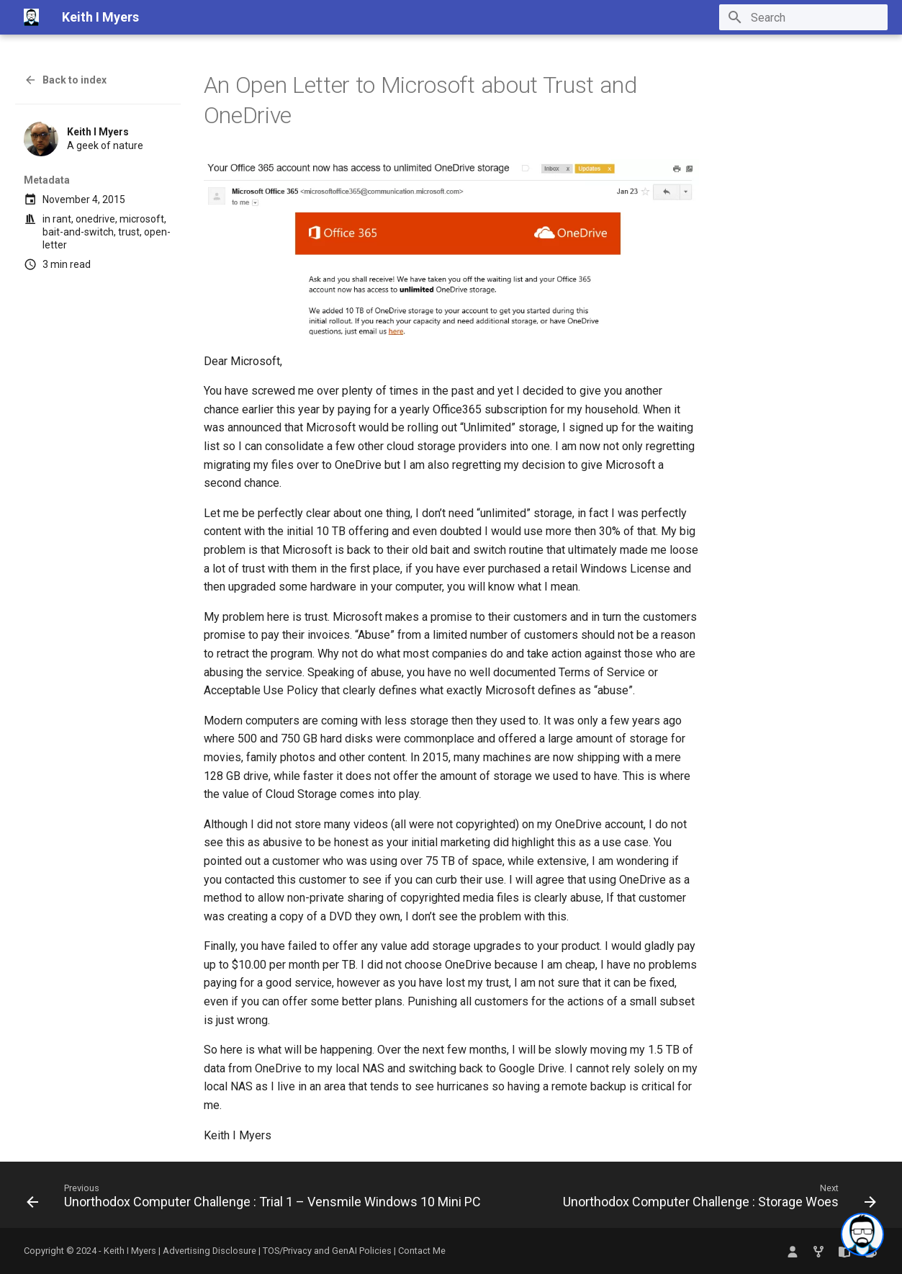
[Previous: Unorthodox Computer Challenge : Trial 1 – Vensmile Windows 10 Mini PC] (255, 1199)
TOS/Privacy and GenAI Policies (328, 1250)
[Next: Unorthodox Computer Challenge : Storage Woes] (718, 1199)
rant (62, 219)
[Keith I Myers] (31, 17)
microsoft (141, 219)
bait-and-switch (78, 232)
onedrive (95, 219)
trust (129, 232)
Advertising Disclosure (209, 1250)
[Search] (803, 17)
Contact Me (422, 1250)
